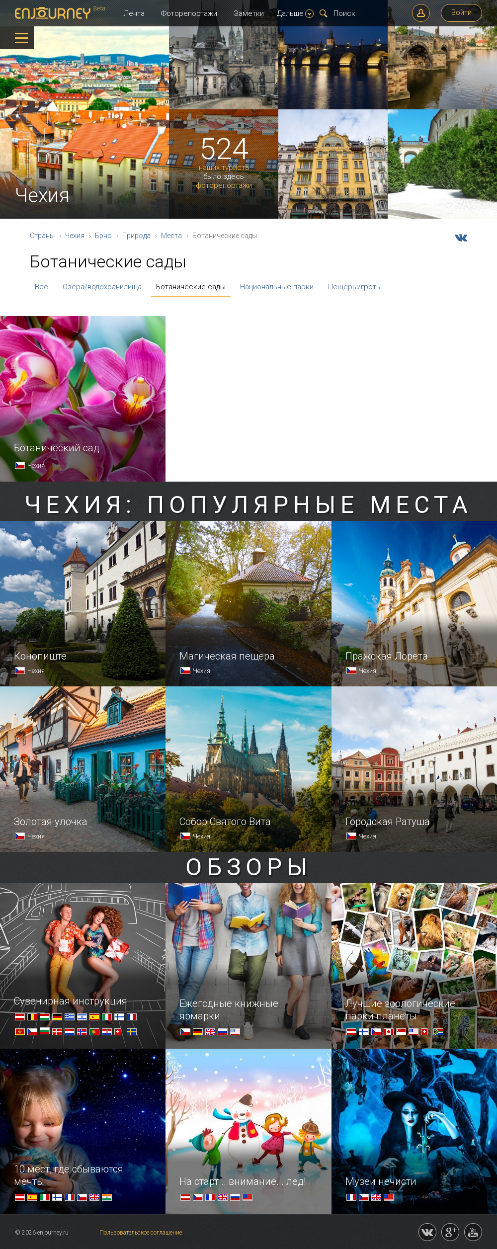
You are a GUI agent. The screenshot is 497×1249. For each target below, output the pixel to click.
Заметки (249, 13)
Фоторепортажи (189, 13)
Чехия (74, 236)
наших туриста (224, 167)
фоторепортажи (224, 185)
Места (171, 236)
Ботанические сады (191, 286)
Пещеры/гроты (355, 286)
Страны (42, 236)
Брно (103, 236)
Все (41, 286)
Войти (461, 12)
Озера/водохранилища (102, 286)
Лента (134, 13)
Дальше (295, 13)
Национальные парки (277, 286)
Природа (136, 236)
